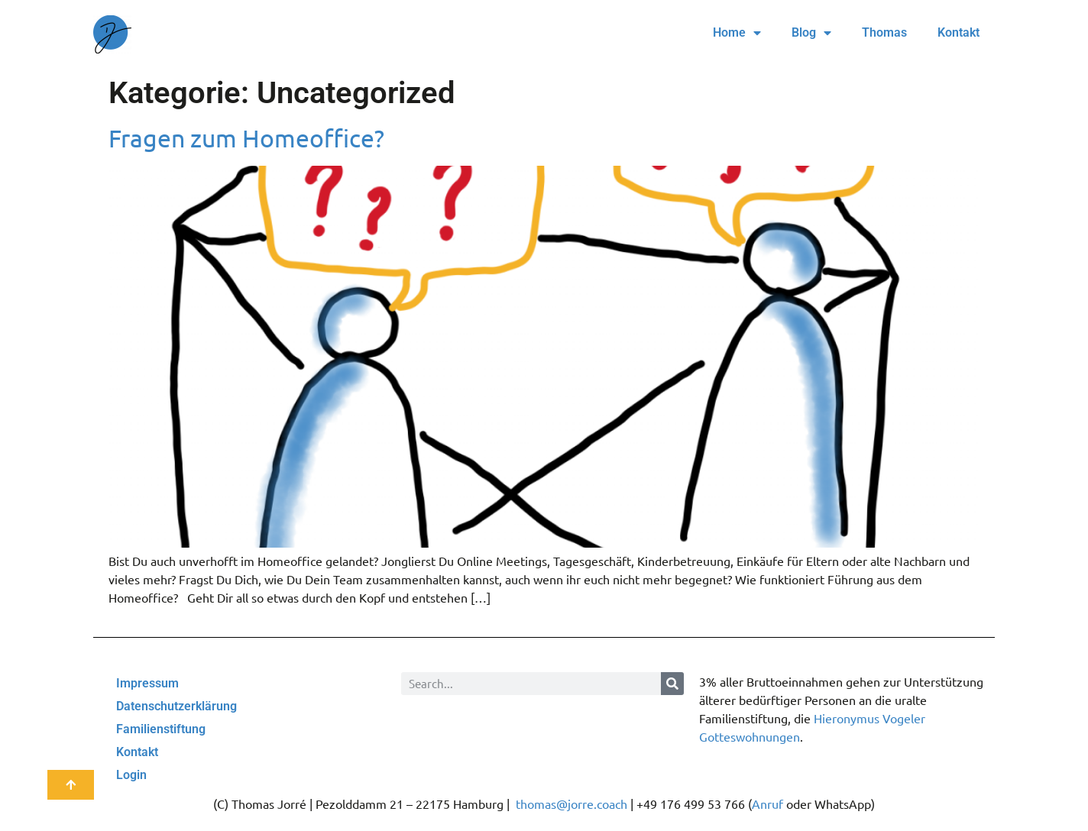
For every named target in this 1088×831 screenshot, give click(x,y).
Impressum (147, 683)
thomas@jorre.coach (571, 803)
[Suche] (672, 683)
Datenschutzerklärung (176, 706)
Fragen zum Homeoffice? (246, 138)
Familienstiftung (161, 729)
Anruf (767, 803)
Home (737, 33)
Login (131, 775)
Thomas (884, 32)
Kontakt (958, 32)
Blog (811, 33)
